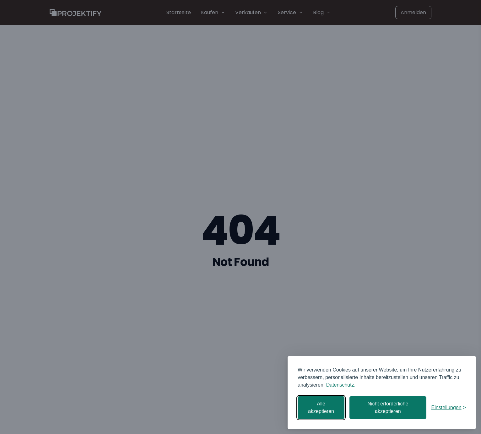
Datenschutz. (340, 385)
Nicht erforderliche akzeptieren (387, 407)
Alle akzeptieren (321, 407)
